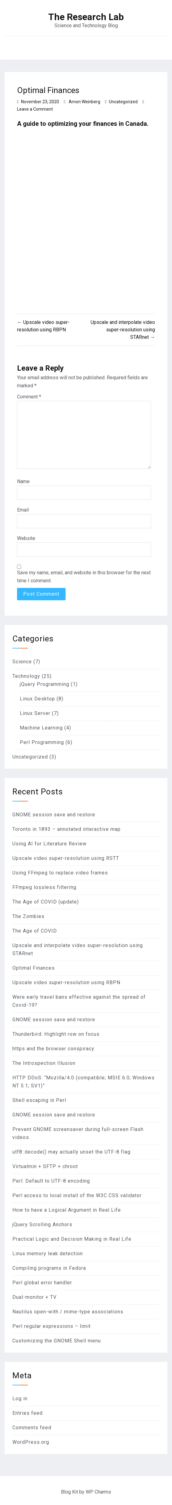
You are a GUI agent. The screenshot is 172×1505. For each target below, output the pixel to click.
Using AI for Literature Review (49, 844)
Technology (26, 676)
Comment (29, 397)
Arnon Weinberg (84, 101)
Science (22, 662)
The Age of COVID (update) (45, 902)
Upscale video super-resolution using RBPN (66, 982)
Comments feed (31, 1428)
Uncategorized (123, 101)
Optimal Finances (33, 968)
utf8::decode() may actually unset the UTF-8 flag (71, 1152)
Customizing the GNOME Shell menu (56, 1341)
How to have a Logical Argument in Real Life (66, 1210)
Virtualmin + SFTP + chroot (45, 1166)
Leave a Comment (35, 109)
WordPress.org (30, 1442)
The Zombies (28, 916)
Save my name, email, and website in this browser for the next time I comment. (84, 577)
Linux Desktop (37, 699)
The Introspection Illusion (43, 1063)
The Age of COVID (34, 931)
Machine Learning (41, 728)
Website (26, 538)
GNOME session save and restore (53, 815)
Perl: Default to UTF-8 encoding (51, 1181)
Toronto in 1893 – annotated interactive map (66, 829)
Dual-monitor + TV (34, 1297)
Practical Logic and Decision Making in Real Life (71, 1239)
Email (23, 510)
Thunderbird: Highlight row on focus (56, 1034)
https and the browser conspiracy (53, 1049)
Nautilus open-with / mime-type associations (67, 1312)
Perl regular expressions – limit (51, 1326)
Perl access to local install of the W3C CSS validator (77, 1195)
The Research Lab (86, 17)
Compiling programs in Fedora (49, 1268)
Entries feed (27, 1413)
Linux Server (35, 713)
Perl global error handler (42, 1283)
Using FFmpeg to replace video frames (60, 873)
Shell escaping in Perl (39, 1100)
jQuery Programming (44, 684)
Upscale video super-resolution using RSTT (65, 858)
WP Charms (98, 1492)
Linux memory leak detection (47, 1253)
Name (23, 481)
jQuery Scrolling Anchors (42, 1224)
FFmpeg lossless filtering (44, 887)
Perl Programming (42, 742)
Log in (20, 1398)
